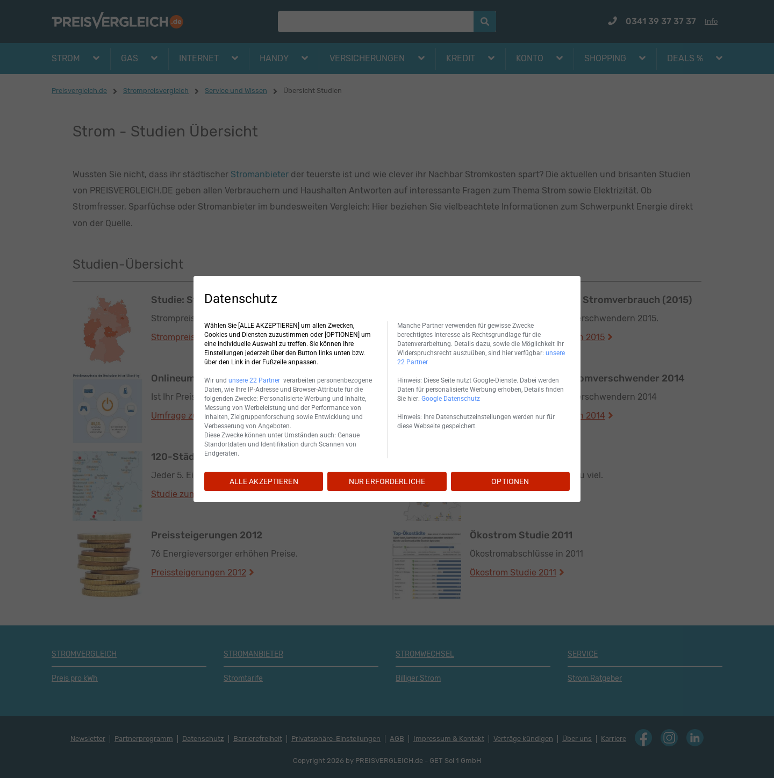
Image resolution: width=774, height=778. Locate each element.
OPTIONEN (510, 481)
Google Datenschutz (450, 398)
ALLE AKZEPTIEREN (264, 481)
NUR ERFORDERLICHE (387, 481)
